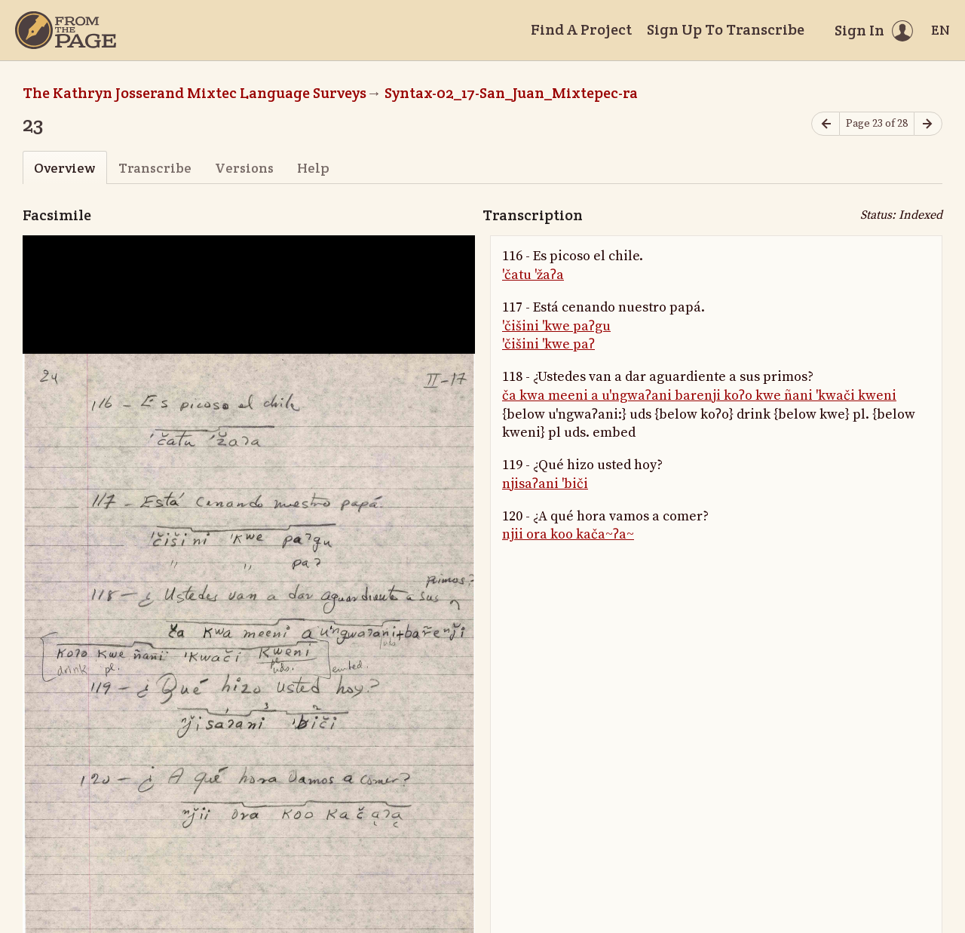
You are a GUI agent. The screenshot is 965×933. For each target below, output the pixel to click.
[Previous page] (825, 124)
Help (313, 167)
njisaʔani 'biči (545, 484)
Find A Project (581, 29)
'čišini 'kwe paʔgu (556, 326)
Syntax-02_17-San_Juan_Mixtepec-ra (511, 93)
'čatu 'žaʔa (533, 275)
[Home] (65, 30)
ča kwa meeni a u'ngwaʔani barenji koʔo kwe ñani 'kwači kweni (699, 395)
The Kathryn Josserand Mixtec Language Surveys (194, 93)
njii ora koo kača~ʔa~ (568, 534)
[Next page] (928, 124)
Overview (64, 167)
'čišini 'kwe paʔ (548, 344)
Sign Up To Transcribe (725, 29)
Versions (244, 167)
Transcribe (154, 167)
